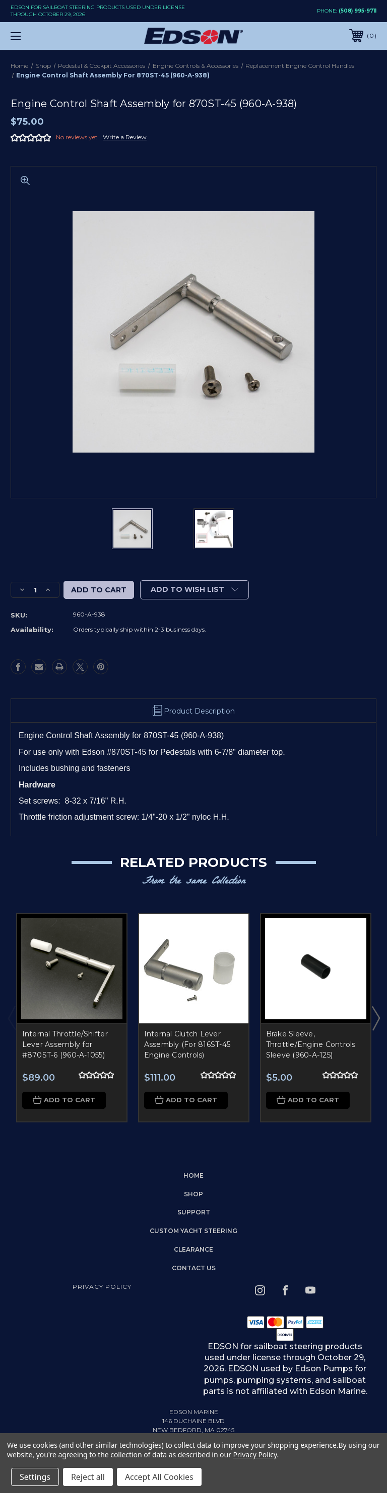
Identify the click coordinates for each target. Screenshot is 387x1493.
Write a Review (125, 137)
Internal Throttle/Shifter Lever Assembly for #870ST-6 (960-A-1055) (65, 1044)
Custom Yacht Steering (193, 1231)
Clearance (193, 1250)
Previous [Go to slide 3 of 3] (12, 1017)
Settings (35, 1476)
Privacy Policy (102, 1286)
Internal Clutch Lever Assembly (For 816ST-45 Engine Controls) (187, 1044)
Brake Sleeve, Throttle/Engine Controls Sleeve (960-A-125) (311, 1044)
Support (193, 1212)
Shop (193, 1194)
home (193, 1176)
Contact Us (194, 1268)
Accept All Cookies (159, 1476)
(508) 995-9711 (357, 11)
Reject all (88, 1476)
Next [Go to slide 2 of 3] (375, 1017)
